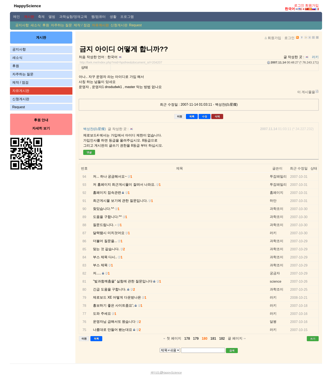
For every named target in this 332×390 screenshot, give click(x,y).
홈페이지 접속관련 (107, 192)
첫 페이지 (174, 338)
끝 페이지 (235, 338)
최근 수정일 (299, 168)
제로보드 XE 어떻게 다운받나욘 (117, 297)
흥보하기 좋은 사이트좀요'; (113, 305)
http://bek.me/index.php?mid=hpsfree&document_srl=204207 (121, 62)
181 (213, 338)
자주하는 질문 (61, 25)
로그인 (299, 5)
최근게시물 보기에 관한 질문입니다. (120, 200)
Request (135, 25)
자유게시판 (100, 25)
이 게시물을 (306, 92)
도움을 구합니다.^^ (107, 217)
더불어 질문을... (105, 241)
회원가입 (312, 5)
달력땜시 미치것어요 (108, 233)
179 (196, 338)
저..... (97, 273)
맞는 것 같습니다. (106, 249)
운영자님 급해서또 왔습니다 (114, 321)
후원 (45, 25)
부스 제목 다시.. (105, 257)
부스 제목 (100, 265)
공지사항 (22, 25)
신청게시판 (119, 25)
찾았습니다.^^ (103, 208)
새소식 (35, 25)
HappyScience (27, 6)
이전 (179, 116)
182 (222, 338)
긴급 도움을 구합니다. (109, 289)
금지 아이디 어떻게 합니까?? (123, 49)
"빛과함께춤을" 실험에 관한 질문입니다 (122, 281)
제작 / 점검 (82, 25)
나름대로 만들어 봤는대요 (112, 329)
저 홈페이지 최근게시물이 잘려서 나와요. (124, 184)
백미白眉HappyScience (166, 372)
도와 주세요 (102, 313)
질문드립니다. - (104, 225)
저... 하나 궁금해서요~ (110, 176)
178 (187, 338)
